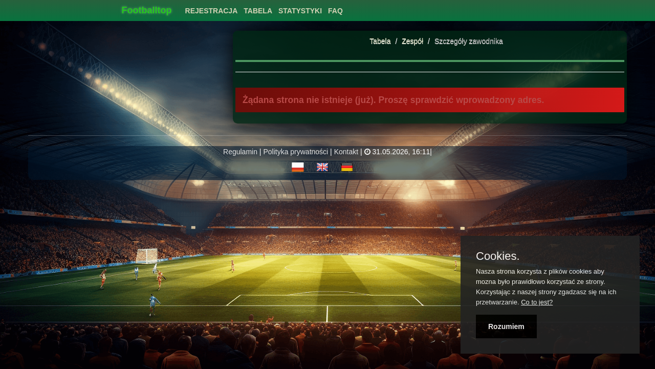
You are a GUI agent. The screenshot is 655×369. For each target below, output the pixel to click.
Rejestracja (211, 11)
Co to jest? (537, 302)
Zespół (413, 41)
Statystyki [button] (300, 11)
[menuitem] (211, 8)
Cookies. (498, 256)
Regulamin (240, 152)
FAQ (335, 11)
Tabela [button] (258, 11)
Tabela (379, 41)
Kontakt (346, 152)
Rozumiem (506, 326)
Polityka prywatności (295, 152)
